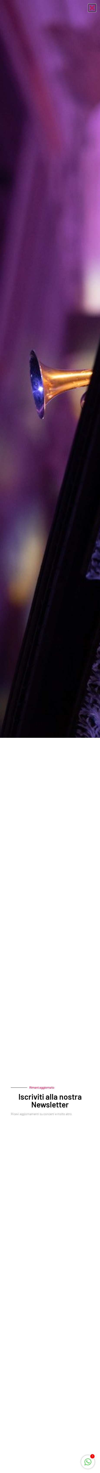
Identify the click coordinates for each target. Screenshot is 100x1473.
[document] (50, 736)
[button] (92, 7)
